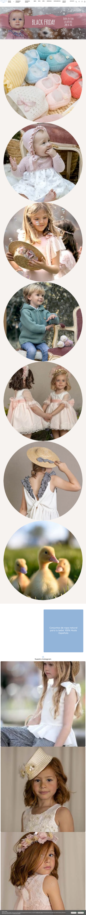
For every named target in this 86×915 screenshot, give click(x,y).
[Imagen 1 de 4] (43, 23)
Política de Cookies (39, 912)
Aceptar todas (73, 912)
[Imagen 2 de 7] (43, 162)
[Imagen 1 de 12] (43, 704)
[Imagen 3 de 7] (43, 242)
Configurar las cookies (16, 913)
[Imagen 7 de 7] (43, 560)
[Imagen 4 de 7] (43, 321)
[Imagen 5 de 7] (43, 401)
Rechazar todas (81, 912)
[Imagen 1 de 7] (43, 83)
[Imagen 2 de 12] (43, 789)
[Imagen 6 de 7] (43, 481)
